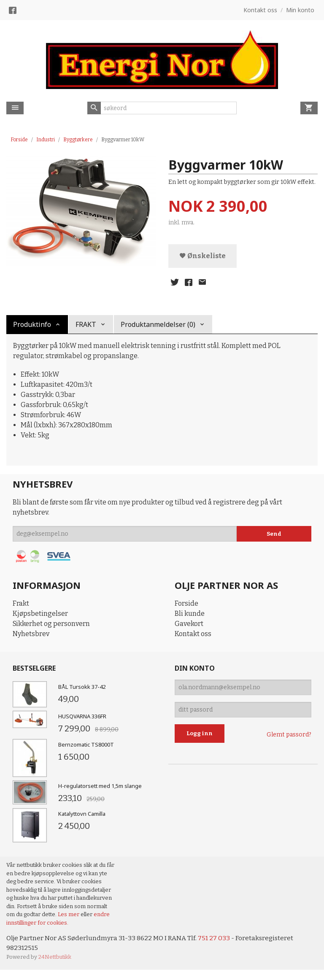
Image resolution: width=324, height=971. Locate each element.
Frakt (21, 604)
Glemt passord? (289, 735)
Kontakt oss (193, 634)
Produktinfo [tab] (32, 324)
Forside (19, 140)
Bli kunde (190, 614)
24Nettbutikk (54, 958)
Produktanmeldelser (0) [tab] (158, 324)
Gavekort (189, 624)
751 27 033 (216, 939)
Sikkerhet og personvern (51, 624)
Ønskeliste (202, 256)
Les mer (69, 915)
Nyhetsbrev (31, 634)
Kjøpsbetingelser (40, 614)
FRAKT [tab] (86, 324)
